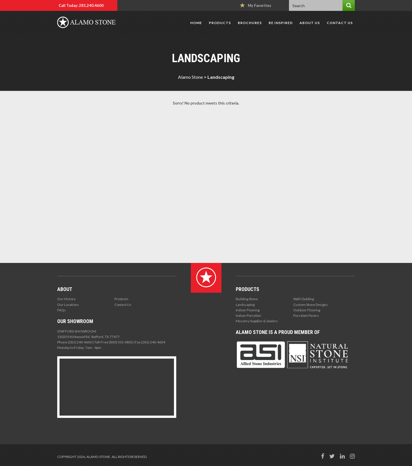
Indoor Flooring (248, 310)
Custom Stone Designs (310, 304)
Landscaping (245, 304)
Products (220, 23)
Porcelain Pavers (306, 315)
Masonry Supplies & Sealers (257, 321)
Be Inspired (281, 23)
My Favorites (255, 5)
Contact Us (340, 23)
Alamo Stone (190, 77)
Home (196, 23)
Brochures (250, 23)
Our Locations (68, 304)
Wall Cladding (303, 299)
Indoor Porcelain (248, 315)
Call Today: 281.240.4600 (81, 5)
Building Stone (247, 299)
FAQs (61, 310)
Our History (66, 299)
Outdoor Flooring (306, 310)
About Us (310, 23)
